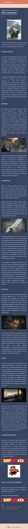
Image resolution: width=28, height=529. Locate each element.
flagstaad (4, 508)
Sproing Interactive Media (13, 508)
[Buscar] (26, 1)
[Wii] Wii (3, 506)
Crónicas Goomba (7, 2)
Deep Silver (20, 506)
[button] (2, 17)
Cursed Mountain (12, 506)
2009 (7, 506)
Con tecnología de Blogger (14, 527)
